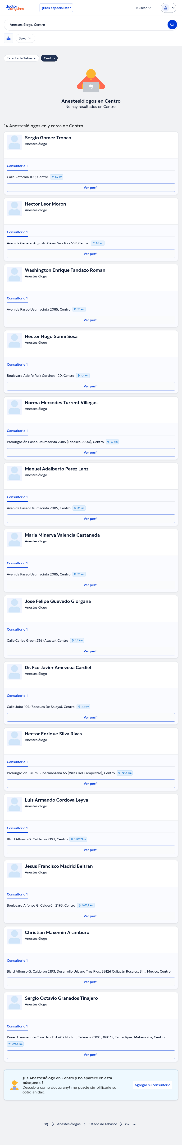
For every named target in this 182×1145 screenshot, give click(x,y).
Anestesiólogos (68, 1124)
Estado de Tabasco (21, 58)
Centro (49, 58)
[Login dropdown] (168, 8)
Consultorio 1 (17, 166)
